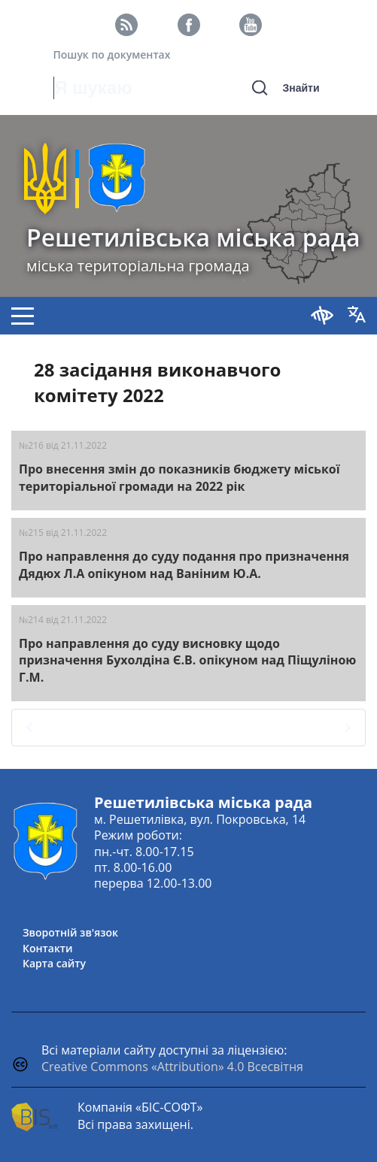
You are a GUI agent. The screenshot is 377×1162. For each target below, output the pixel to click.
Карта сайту (54, 963)
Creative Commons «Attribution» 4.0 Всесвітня (172, 1066)
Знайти (300, 88)
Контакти (48, 948)
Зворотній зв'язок (70, 932)
